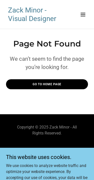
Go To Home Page (47, 84)
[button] (83, 15)
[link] (34, 19)
